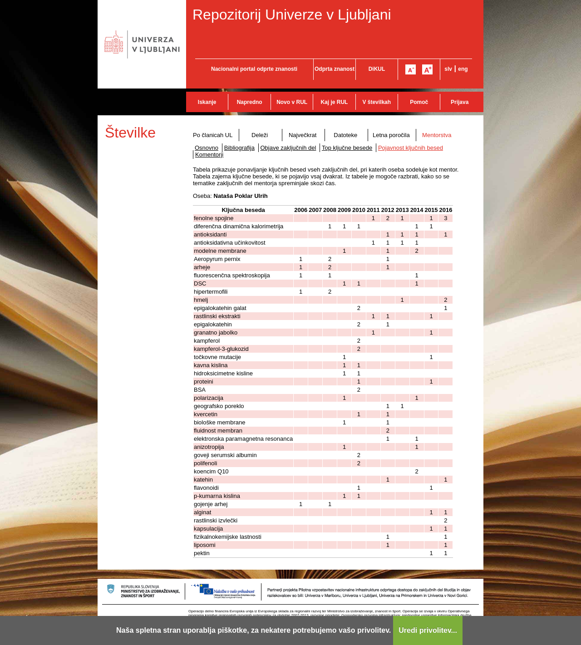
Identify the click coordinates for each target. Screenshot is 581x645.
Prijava (459, 102)
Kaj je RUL (334, 102)
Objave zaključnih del (288, 147)
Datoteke (345, 135)
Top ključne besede (347, 147)
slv (448, 69)
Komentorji (209, 154)
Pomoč (419, 102)
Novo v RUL (291, 102)
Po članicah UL (212, 135)
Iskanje (207, 102)
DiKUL (377, 69)
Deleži (259, 135)
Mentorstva (436, 135)
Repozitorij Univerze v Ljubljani (291, 14)
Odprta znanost (335, 69)
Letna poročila (391, 135)
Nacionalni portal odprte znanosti (254, 69)
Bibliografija (239, 147)
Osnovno (206, 147)
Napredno (249, 102)
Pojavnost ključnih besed (410, 147)
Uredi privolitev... (428, 630)
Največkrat (302, 135)
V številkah (376, 102)
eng (463, 69)
